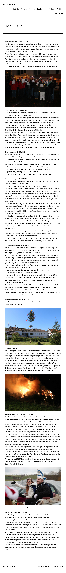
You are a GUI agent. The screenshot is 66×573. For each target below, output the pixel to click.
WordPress (59, 566)
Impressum (59, 13)
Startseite (15, 9)
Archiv (59, 9)
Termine (32, 9)
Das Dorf (40, 9)
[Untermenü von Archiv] (62, 9)
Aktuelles (24, 9)
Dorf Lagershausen (9, 4)
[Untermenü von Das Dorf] (44, 9)
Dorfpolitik (50, 9)
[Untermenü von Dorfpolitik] (54, 9)
